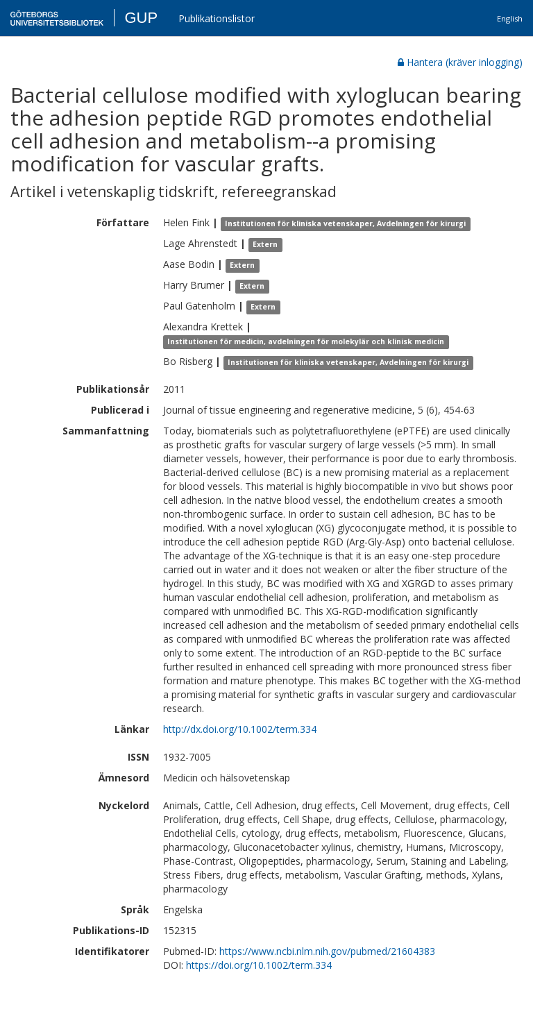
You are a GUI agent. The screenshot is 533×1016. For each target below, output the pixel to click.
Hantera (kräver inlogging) (460, 62)
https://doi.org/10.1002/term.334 (259, 965)
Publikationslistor (216, 18)
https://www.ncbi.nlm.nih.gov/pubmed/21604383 (327, 951)
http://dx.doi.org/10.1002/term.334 (239, 729)
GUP (141, 17)
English (510, 18)
